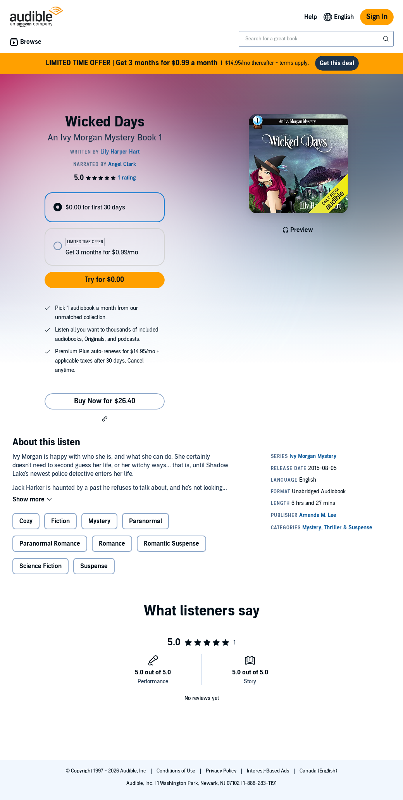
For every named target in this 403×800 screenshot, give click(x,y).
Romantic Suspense (171, 544)
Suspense (94, 566)
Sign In (377, 17)
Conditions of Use (176, 771)
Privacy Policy (222, 771)
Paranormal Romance (49, 544)
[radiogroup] (104, 229)
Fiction (60, 521)
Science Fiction (40, 566)
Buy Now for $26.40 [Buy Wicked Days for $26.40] (104, 401)
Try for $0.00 (104, 280)
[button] (105, 419)
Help (310, 17)
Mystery (99, 521)
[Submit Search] (387, 39)
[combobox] (316, 39)
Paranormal (145, 521)
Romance (112, 544)
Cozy (26, 521)
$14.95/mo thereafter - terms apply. (177, 63)
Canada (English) (318, 771)
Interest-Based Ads (268, 771)
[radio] (104, 207)
